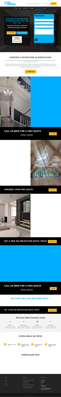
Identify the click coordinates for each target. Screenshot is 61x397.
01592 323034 (27, 135)
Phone (44, 26)
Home (16, 8)
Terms (6, 383)
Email (44, 22)
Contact (44, 8)
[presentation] (42, 37)
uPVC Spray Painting (26, 381)
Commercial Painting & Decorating (28, 384)
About (20, 8)
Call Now (54, 3)
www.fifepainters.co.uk (46, 389)
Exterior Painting (25, 383)
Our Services (25, 8)
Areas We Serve (38, 8)
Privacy (6, 381)
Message (44, 31)
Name (44, 19)
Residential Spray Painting (27, 388)
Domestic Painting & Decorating (28, 386)
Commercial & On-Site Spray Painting (28, 380)
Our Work (31, 8)
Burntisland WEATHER (30, 365)
